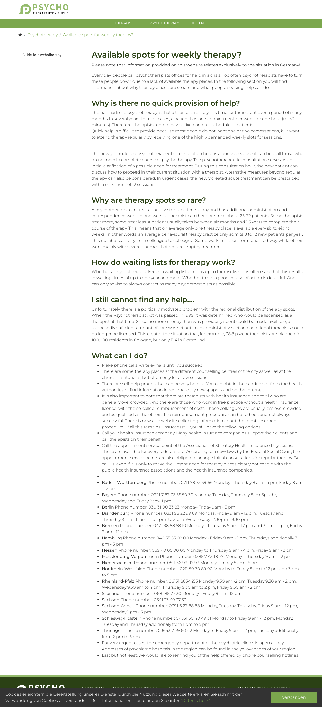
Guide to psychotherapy (41, 56)
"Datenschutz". (195, 700)
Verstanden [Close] (294, 697)
